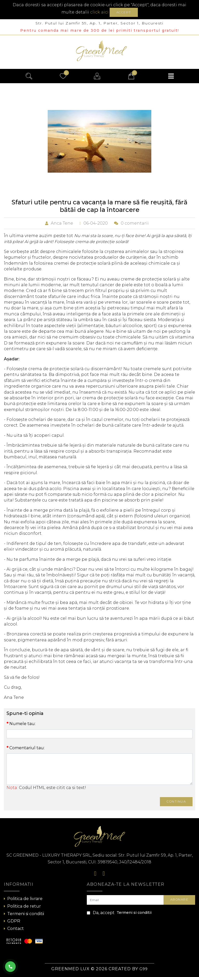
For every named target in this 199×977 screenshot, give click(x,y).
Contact (14, 928)
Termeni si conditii (24, 913)
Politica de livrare (23, 898)
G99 (143, 969)
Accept (123, 12)
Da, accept (119, 912)
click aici (99, 12)
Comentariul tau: (27, 747)
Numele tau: (22, 723)
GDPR (12, 921)
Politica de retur (22, 906)
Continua (176, 801)
